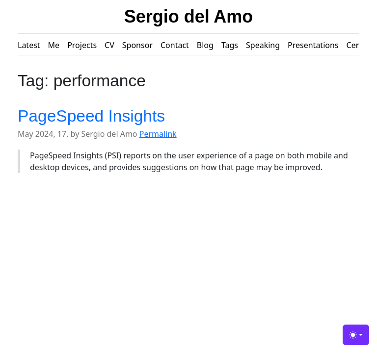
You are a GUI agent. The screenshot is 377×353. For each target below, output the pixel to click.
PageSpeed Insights (91, 116)
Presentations (313, 45)
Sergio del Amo (188, 16)
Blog (205, 45)
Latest (29, 45)
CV (109, 45)
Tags (229, 45)
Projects (82, 45)
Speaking (263, 45)
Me (54, 45)
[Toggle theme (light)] (356, 335)
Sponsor (137, 45)
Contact (175, 45)
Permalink (158, 133)
